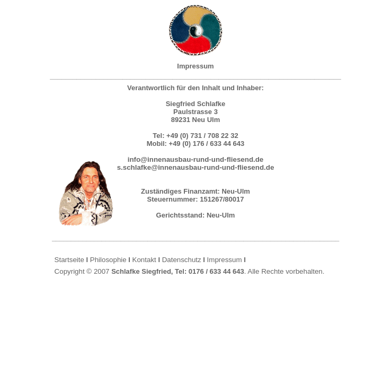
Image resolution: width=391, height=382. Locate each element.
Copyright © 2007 (82, 271)
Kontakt (144, 260)
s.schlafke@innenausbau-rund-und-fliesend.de (195, 167)
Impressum (224, 260)
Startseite (69, 260)
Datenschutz (181, 260)
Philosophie (108, 260)
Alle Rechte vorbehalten (285, 271)
